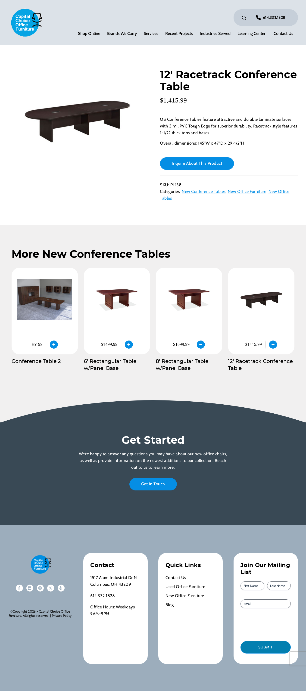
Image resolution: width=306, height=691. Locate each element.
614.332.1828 (274, 17)
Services (151, 33)
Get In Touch (153, 483)
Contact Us (283, 33)
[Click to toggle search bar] (244, 18)
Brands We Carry (122, 33)
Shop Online (89, 33)
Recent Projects (179, 33)
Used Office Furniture (185, 586)
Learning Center (251, 33)
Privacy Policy (62, 616)
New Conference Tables (204, 191)
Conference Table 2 (36, 361)
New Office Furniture (247, 191)
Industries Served (215, 33)
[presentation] (266, 624)
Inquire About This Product (197, 163)
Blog (169, 604)
